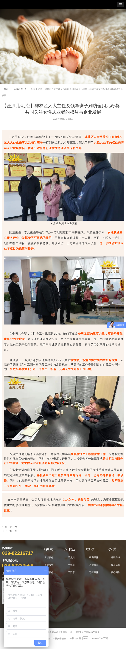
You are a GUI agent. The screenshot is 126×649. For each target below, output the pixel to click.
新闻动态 (18, 89)
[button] (120, 4)
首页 (6, 89)
